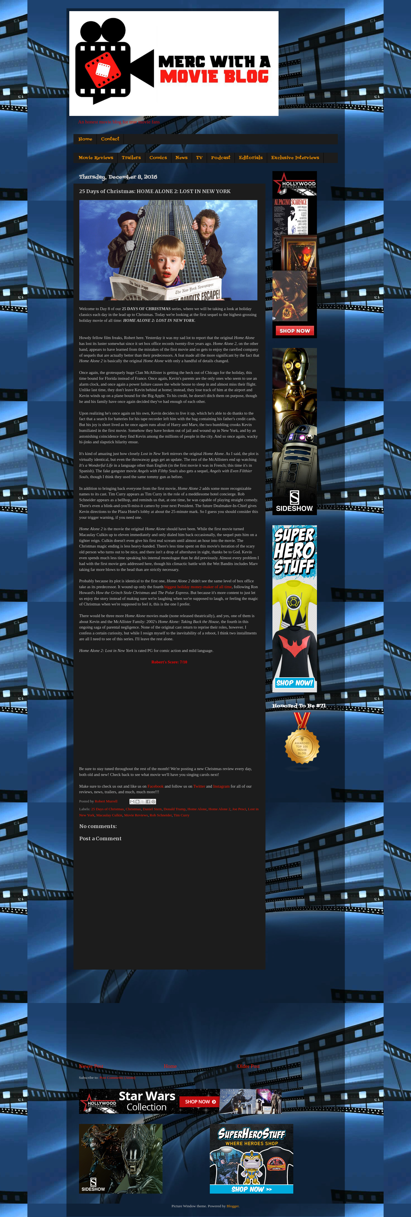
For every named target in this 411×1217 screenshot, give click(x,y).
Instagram (221, 786)
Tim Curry (181, 815)
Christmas (133, 809)
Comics (158, 158)
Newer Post (91, 1066)
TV (199, 158)
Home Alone (197, 809)
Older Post (248, 1066)
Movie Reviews (95, 158)
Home (85, 139)
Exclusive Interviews (295, 158)
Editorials (251, 158)
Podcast (220, 158)
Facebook (155, 786)
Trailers (131, 158)
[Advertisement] (169, 1016)
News (182, 158)
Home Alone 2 (219, 809)
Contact (110, 139)
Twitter (199, 786)
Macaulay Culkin (109, 815)
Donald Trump (175, 809)
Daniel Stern (152, 809)
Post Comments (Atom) (117, 1077)
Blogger (232, 1206)
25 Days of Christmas (107, 809)
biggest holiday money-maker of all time (198, 587)
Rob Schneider (161, 815)
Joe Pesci (239, 809)
